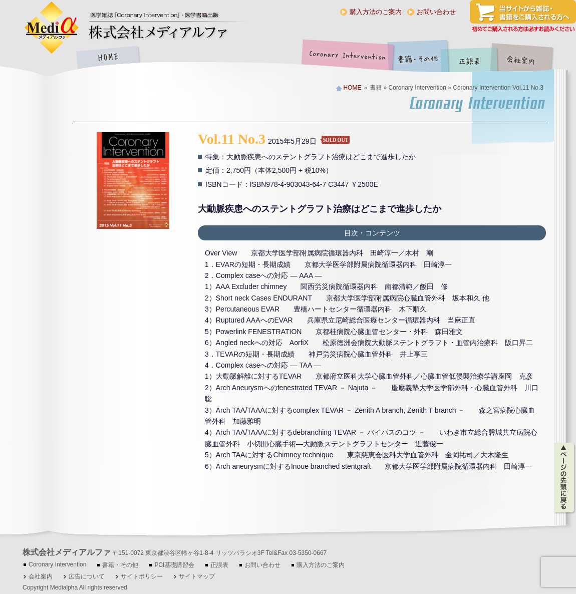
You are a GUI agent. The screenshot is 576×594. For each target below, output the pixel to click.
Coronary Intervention (346, 58)
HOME (108, 58)
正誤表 (471, 58)
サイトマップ (197, 576)
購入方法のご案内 (376, 12)
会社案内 (528, 58)
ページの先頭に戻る (564, 477)
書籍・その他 (418, 58)
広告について (87, 576)
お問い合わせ (436, 12)
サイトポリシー (142, 576)
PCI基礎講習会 (174, 564)
